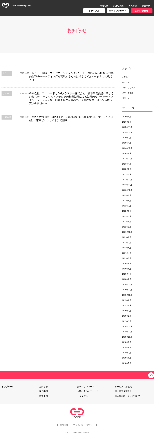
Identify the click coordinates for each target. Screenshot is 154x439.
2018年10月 (127, 337)
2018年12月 (127, 326)
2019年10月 (127, 295)
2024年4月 (126, 153)
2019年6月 (126, 300)
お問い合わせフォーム (87, 391)
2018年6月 (126, 358)
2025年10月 (127, 132)
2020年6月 (126, 263)
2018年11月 (127, 332)
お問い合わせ (141, 10)
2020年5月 (126, 269)
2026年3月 (126, 122)
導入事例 (132, 6)
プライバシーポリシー (83, 425)
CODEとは (118, 6)
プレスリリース (128, 88)
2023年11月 (127, 159)
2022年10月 (127, 190)
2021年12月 (127, 232)
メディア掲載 (127, 93)
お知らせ (104, 6)
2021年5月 (126, 248)
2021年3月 (126, 258)
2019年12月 (127, 284)
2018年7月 (126, 353)
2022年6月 (126, 211)
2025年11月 (127, 127)
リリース (126, 98)
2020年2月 (126, 279)
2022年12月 (127, 180)
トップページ (8, 386)
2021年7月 (126, 243)
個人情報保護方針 (123, 391)
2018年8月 (126, 347)
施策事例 (146, 6)
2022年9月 (126, 195)
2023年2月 (126, 174)
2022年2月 (126, 227)
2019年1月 (126, 321)
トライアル (94, 10)
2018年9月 (126, 342)
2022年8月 (126, 201)
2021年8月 (126, 237)
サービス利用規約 (123, 386)
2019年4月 (126, 305)
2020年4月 (126, 274)
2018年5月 (126, 363)
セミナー (126, 82)
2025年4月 (126, 143)
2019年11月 (127, 290)
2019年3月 (126, 311)
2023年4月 (126, 164)
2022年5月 (126, 216)
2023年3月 (126, 169)
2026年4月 (126, 117)
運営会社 (64, 425)
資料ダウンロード (117, 10)
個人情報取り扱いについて (127, 396)
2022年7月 (126, 206)
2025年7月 (126, 138)
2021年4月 (126, 253)
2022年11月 (127, 185)
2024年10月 (127, 148)
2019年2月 (126, 316)
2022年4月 (126, 221)
